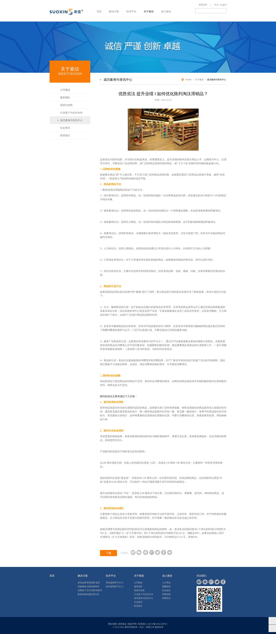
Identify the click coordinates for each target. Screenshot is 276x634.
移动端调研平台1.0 (114, 582)
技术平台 (131, 11)
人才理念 (166, 582)
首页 (99, 11)
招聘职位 (166, 598)
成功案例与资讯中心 (71, 120)
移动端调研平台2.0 (114, 586)
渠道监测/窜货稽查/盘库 (89, 582)
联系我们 (65, 135)
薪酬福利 (166, 586)
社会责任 (65, 128)
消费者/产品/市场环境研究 (90, 590)
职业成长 (166, 590)
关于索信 (149, 11)
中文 (216, 5)
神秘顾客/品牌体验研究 (88, 586)
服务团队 (65, 97)
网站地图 (112, 624)
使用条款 (122, 624)
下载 (108, 553)
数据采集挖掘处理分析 (88, 594)
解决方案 (114, 11)
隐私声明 (132, 624)
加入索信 (166, 11)
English (223, 5)
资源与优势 (66, 105)
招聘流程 (166, 594)
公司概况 (65, 90)
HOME (189, 79)
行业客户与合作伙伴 (71, 112)
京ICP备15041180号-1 (158, 624)
